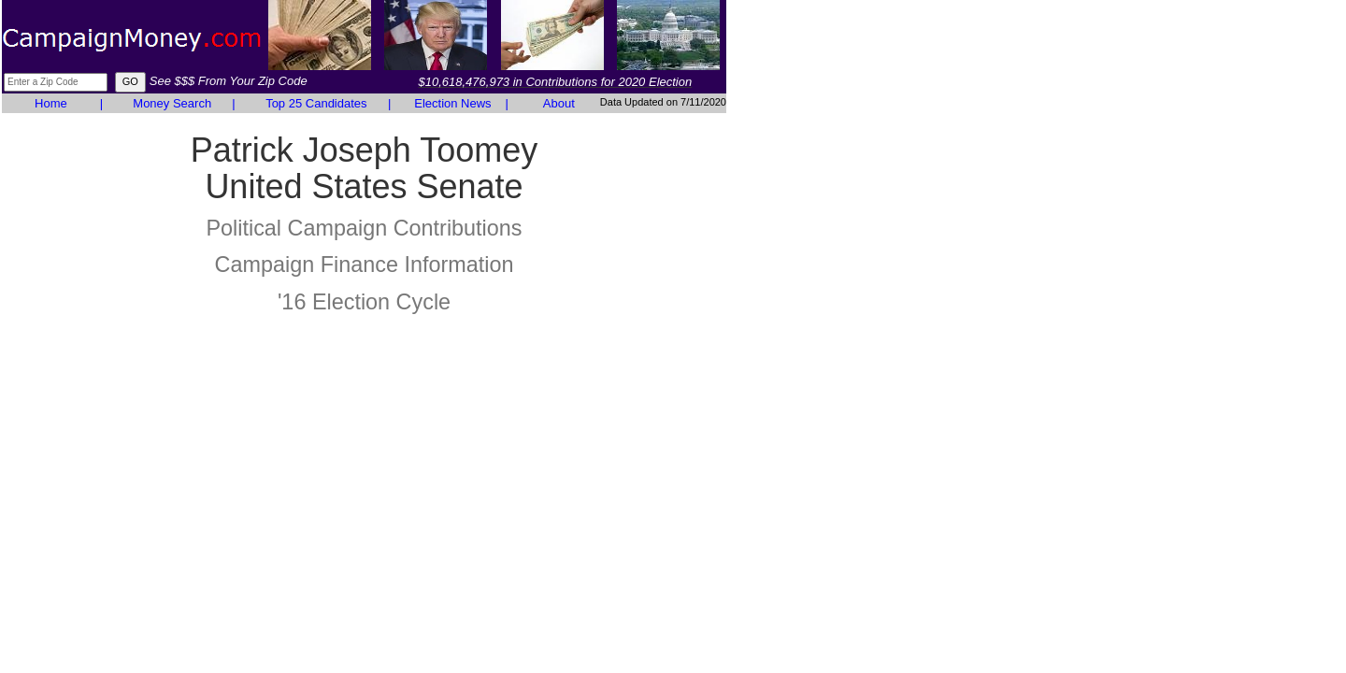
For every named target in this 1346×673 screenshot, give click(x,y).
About (559, 103)
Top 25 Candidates (315, 103)
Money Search (172, 103)
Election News (452, 103)
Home (51, 103)
